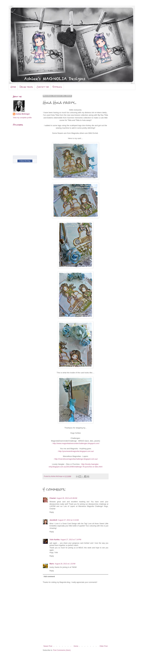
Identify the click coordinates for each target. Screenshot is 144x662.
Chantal (53, 498)
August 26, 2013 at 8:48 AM (67, 498)
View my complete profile (22, 118)
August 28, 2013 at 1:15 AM (65, 564)
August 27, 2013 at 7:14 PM (70, 540)
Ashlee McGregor (23, 114)
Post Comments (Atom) (62, 650)
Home (13, 87)
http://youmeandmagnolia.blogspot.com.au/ (76, 451)
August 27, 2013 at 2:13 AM (68, 520)
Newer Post (47, 646)
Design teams (26, 87)
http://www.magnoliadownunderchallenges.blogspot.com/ (76, 443)
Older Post (104, 646)
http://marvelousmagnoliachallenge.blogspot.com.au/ (76, 459)
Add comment (49, 576)
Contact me (43, 87)
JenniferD (53, 520)
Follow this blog (25, 161)
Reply (52, 512)
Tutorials (57, 87)
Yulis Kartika (55, 540)
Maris (52, 564)
